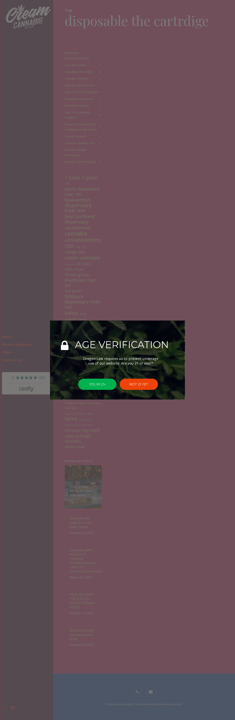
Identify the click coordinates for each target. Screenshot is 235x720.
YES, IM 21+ (97, 384)
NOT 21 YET (138, 384)
